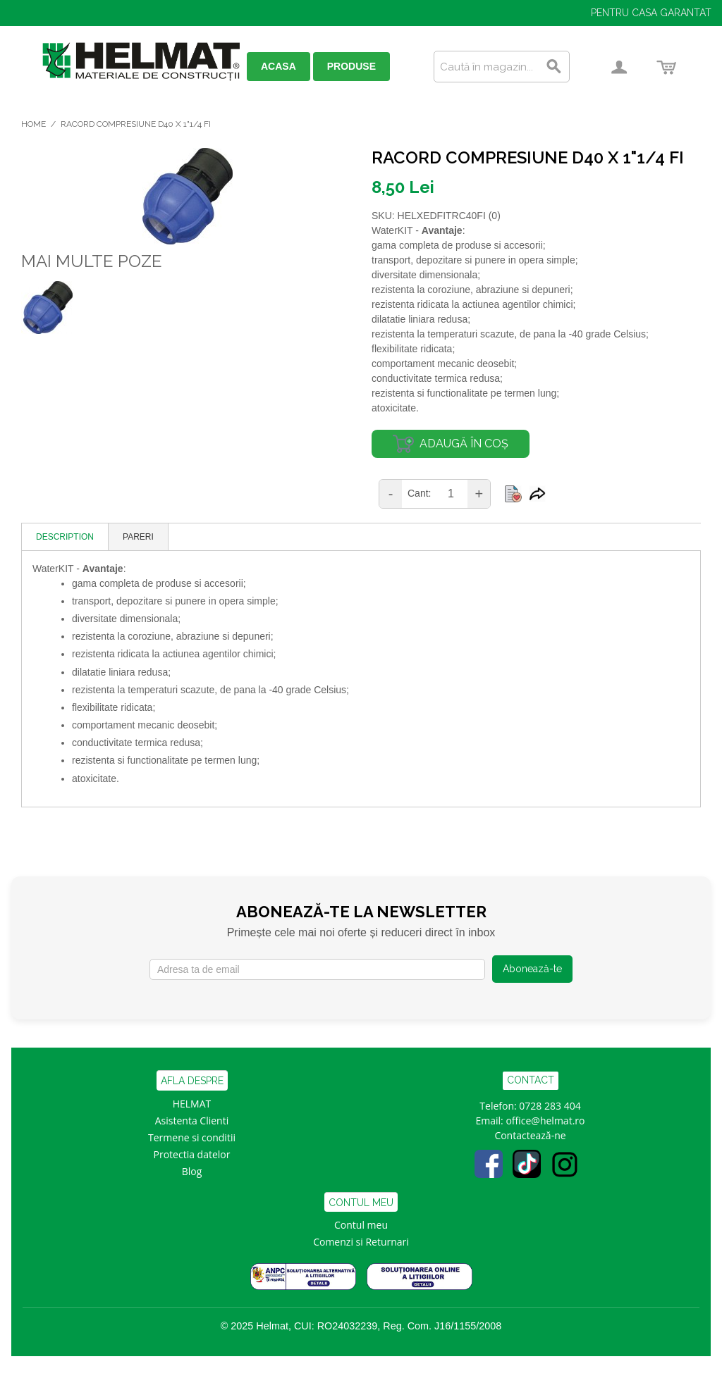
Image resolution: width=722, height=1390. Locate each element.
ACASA (278, 66)
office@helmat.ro (545, 1120)
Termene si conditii (191, 1137)
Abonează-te (532, 968)
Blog (192, 1171)
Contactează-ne (529, 1135)
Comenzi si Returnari (361, 1241)
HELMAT (192, 1103)
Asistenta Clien (189, 1120)
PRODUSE (351, 66)
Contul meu (361, 1224)
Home (33, 124)
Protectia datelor (192, 1154)
